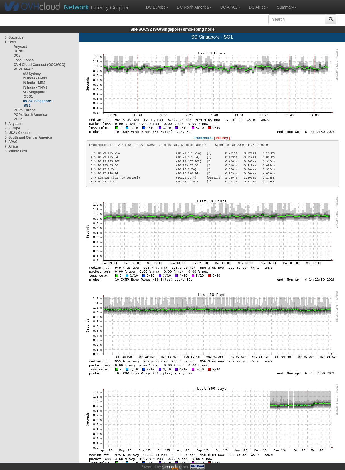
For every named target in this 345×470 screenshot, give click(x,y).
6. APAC (11, 142)
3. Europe (12, 128)
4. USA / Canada (18, 133)
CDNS (18, 51)
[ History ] (222, 138)
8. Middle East (16, 151)
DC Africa (258, 7)
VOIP (18, 119)
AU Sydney (32, 74)
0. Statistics (14, 37)
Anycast (20, 47)
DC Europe (157, 7)
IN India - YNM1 (35, 87)
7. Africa (11, 146)
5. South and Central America (28, 137)
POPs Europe (24, 110)
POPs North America (30, 115)
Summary (287, 7)
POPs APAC (23, 69)
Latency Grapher (96, 7)
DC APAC (230, 7)
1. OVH (10, 42)
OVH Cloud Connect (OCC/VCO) (39, 65)
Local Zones (24, 60)
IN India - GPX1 (35, 78)
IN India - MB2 (34, 83)
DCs (17, 56)
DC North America (194, 7)
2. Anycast (13, 124)
